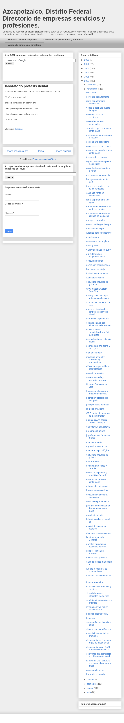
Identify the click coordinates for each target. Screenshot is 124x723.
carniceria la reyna (95, 670)
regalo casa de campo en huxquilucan (98, 162)
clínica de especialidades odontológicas (98, 367)
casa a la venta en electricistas (95, 194)
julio (89, 692)
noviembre (92, 89)
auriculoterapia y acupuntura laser (95, 255)
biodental (90, 618)
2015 (87, 60)
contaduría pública (95, 373)
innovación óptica (94, 582)
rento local (91, 92)
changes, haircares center (98, 533)
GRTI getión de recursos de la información (98, 414)
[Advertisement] (9, 625)
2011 (87, 76)
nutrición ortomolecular (97, 614)
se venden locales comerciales (95, 122)
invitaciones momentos (97, 273)
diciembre (92, 84)
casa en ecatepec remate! (98, 146)
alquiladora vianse (95, 277)
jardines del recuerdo (96, 157)
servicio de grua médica (97, 501)
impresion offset (94, 461)
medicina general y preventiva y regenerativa (95, 360)
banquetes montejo (95, 269)
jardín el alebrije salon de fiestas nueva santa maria (98, 508)
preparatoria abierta (95, 431)
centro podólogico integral (98, 224)
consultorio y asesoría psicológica (96, 496)
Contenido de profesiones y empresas (63, 39)
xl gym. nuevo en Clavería (98, 629)
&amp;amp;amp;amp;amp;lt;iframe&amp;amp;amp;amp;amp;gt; (40, 71)
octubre (91, 679)
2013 (87, 68)
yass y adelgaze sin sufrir (98, 250)
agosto (90, 688)
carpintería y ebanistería (98, 427)
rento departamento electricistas (95, 102)
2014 (87, 64)
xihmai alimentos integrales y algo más (97, 594)
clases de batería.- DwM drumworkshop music (98, 648)
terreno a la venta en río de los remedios (97, 187)
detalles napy (92, 237)
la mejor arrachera (95, 409)
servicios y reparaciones (98, 265)
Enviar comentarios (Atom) (44, 159)
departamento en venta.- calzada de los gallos (98, 214)
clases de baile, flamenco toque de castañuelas (98, 641)
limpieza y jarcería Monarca (95, 538)
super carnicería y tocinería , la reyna (96, 378)
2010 (87, 81)
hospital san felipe (95, 228)
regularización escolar (96, 446)
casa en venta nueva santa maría (96, 480)
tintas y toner (92, 245)
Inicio (41, 151)
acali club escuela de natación (96, 527)
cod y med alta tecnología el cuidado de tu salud (98, 655)
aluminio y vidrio (94, 442)
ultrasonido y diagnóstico (98, 486)
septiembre (92, 684)
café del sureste (94, 352)
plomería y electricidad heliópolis (97, 399)
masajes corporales (95, 220)
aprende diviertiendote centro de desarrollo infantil (97, 312)
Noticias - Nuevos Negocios (22, 39)
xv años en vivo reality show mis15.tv (97, 608)
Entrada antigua (62, 151)
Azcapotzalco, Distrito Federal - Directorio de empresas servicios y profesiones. (53, 18)
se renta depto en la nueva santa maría (99, 129)
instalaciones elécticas (97, 490)
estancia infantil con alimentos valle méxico (98, 324)
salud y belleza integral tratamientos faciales (97, 296)
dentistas (18, 129)
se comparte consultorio (97, 142)
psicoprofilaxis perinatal (97, 404)
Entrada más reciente (16, 151)
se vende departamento (97, 97)
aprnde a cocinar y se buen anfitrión (96, 570)
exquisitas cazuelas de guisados (97, 283)
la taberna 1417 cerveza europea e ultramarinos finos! (98, 663)
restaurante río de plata (97, 241)
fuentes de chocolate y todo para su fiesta (97, 392)
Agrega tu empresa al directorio (24, 45)
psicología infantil (94, 515)
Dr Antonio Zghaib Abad (97, 318)
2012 (87, 72)
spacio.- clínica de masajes (95, 552)
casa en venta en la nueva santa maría (99, 151)
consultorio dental (94, 261)
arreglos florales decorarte (99, 233)
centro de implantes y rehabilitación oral (96, 473)
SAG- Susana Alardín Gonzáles (96, 290)
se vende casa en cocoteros (94, 115)
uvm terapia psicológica (97, 450)
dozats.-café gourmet (96, 557)
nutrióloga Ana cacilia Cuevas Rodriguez (96, 421)
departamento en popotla (98, 175)
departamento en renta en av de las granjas (98, 207)
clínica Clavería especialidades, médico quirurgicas (98, 332)
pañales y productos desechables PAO (96, 545)
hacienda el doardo (95, 674)
